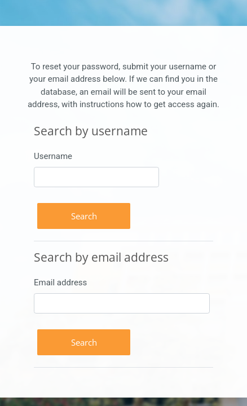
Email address (60, 282)
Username (53, 156)
